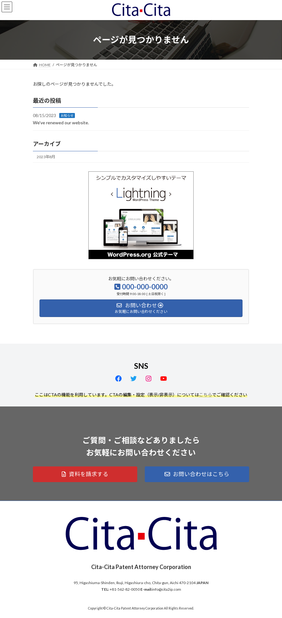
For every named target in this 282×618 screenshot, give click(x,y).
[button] (85, 474)
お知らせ (67, 115)
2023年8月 (46, 156)
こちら (205, 394)
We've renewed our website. (61, 122)
